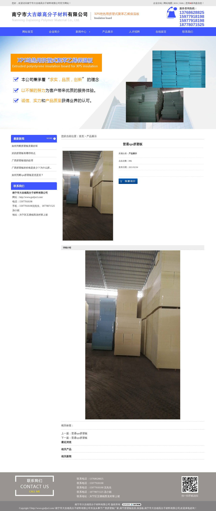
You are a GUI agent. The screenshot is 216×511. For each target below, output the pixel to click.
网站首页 (27, 31)
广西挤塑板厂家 (110, 508)
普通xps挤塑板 (79, 433)
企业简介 (54, 31)
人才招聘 (134, 31)
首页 (81, 136)
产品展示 (107, 31)
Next (205, 82)
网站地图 (168, 3)
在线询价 (128, 181)
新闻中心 (81, 31)
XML (181, 3)
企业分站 (157, 3)
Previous (11, 82)
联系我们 (187, 31)
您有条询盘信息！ (195, 3)
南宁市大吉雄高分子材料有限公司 (162, 508)
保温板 (140, 508)
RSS (176, 3)
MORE (51, 138)
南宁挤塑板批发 (128, 508)
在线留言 (161, 31)
